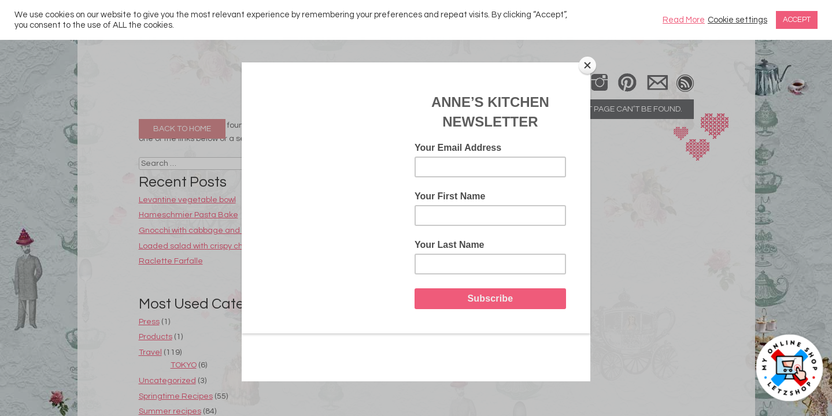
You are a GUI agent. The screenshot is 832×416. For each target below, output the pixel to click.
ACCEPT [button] (797, 20)
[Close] (587, 65)
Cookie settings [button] (737, 20)
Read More (684, 20)
